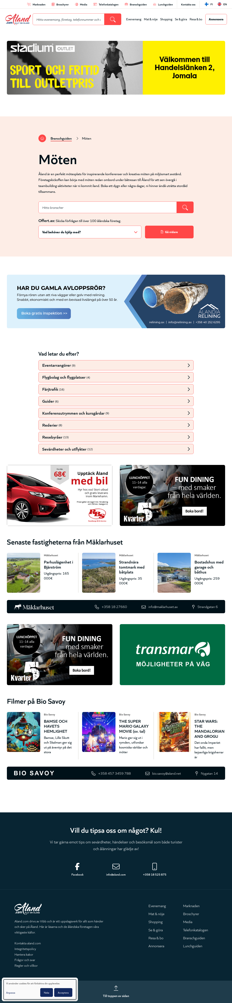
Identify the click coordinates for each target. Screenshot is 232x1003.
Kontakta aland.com (27, 943)
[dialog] (40, 989)
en (225, 4)
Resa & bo (196, 19)
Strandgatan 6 (208, 606)
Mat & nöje (151, 19)
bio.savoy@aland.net (166, 773)
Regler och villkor (26, 965)
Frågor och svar (24, 959)
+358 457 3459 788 (114, 773)
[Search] (112, 19)
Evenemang (133, 19)
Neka (46, 992)
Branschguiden (61, 138)
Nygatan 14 (209, 773)
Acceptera (63, 992)
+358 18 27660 (114, 606)
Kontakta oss (188, 4)
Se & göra (181, 19)
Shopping (166, 19)
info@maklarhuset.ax (163, 606)
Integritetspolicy (25, 948)
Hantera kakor (23, 954)
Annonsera (216, 19)
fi (211, 4)
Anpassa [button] (10, 992)
